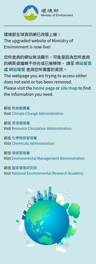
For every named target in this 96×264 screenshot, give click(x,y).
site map (69, 88)
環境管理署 (21, 152)
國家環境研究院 (24, 167)
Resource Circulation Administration (42, 128)
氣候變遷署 (21, 107)
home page (44, 88)
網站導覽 (17, 69)
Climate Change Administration (37, 113)
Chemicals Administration (33, 143)
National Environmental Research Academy (48, 173)
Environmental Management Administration (48, 158)
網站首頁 (83, 63)
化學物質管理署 (24, 137)
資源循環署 (21, 122)
